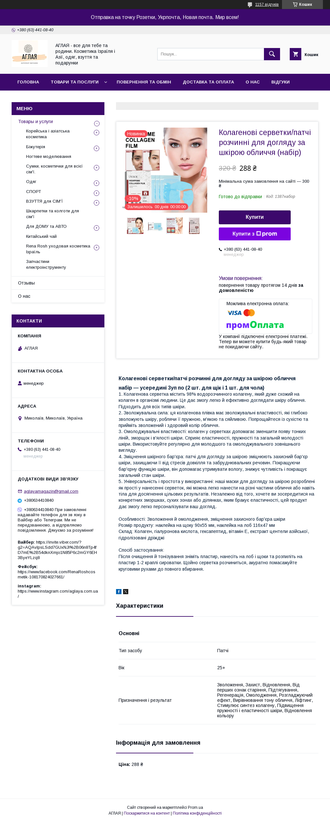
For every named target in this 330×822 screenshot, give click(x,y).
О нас (253, 82)
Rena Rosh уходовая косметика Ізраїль (58, 249)
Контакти (29, 98)
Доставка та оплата (208, 82)
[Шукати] (272, 54)
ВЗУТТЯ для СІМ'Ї (44, 201)
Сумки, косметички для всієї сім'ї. (54, 169)
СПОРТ (33, 191)
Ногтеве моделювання (48, 156)
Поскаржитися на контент (147, 813)
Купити (255, 217)
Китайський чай (41, 236)
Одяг (31, 181)
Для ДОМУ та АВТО (46, 226)
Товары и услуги (35, 121)
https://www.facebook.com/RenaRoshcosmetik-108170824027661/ (56, 574)
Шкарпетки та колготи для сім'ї (52, 213)
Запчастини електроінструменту (46, 264)
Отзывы (26, 282)
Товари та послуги (75, 82)
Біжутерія (35, 146)
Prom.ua (195, 807)
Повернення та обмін (144, 82)
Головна (28, 82)
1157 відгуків (267, 4)
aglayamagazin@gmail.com (51, 491)
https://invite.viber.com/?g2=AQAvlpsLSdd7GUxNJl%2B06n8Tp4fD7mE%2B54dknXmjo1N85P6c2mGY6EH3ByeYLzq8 (57, 550)
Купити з (254, 234)
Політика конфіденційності (197, 813)
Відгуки (280, 82)
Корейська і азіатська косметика (48, 134)
